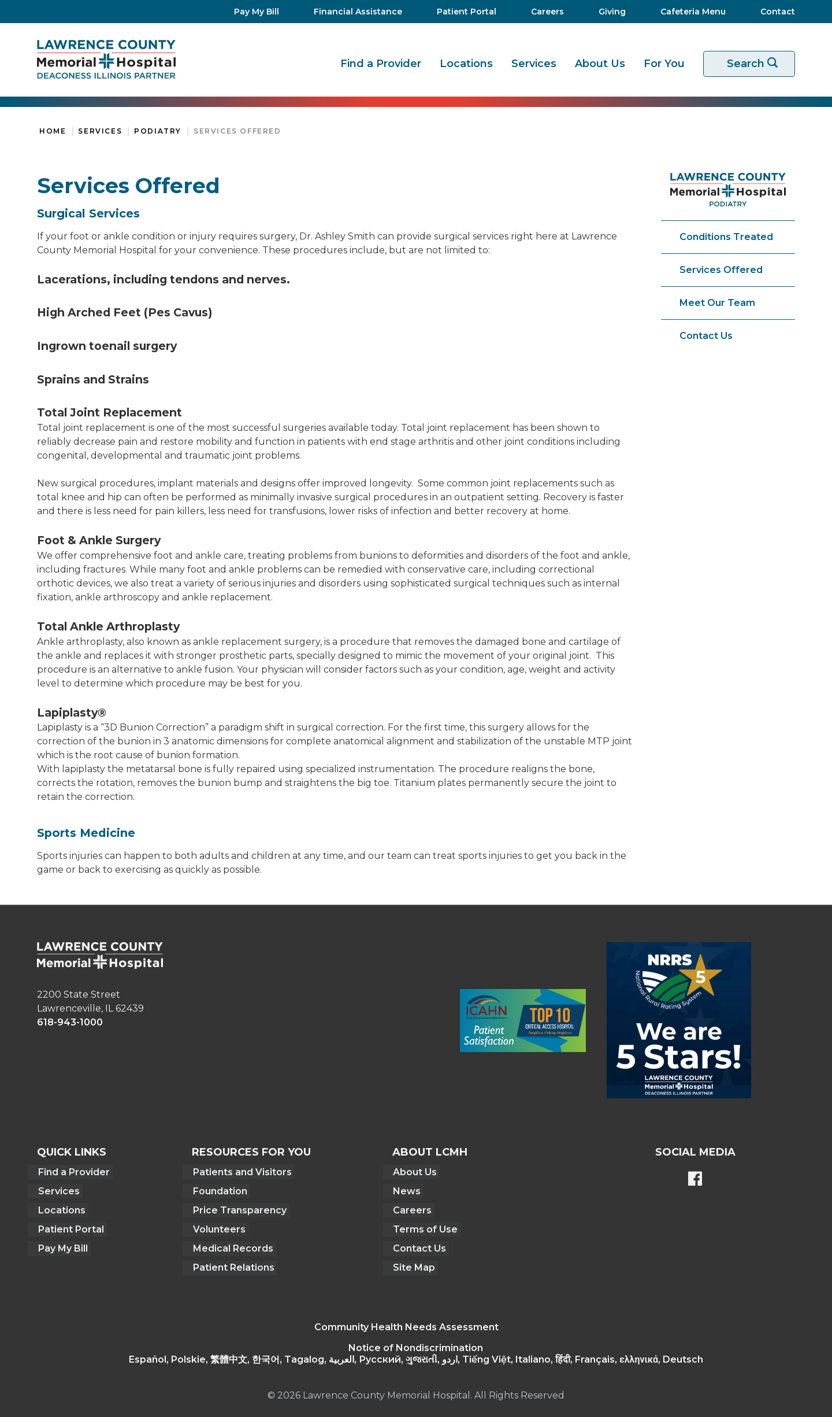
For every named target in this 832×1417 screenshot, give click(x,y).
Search (756, 64)
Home (52, 131)
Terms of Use (424, 1227)
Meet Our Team (717, 302)
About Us (600, 63)
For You (664, 63)
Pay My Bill (62, 1245)
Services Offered (237, 131)
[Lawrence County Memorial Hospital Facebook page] (695, 1179)
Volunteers (217, 1227)
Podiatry (157, 131)
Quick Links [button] (71, 1152)
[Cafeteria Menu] (690, 11)
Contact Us (706, 335)
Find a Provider (380, 63)
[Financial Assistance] (354, 11)
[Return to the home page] (106, 59)
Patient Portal (70, 1227)
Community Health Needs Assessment (406, 1323)
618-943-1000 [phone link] (70, 1022)
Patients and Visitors (240, 1171)
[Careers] (544, 11)
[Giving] (609, 11)
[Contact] (772, 11)
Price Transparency (237, 1208)
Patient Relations (231, 1264)
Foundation (218, 1189)
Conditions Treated (726, 236)
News (405, 1189)
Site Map (413, 1264)
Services (533, 63)
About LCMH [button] (429, 1152)
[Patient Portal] (463, 11)
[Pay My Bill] (253, 11)
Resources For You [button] (250, 1152)
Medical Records (231, 1245)
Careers (411, 1208)
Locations (466, 63)
